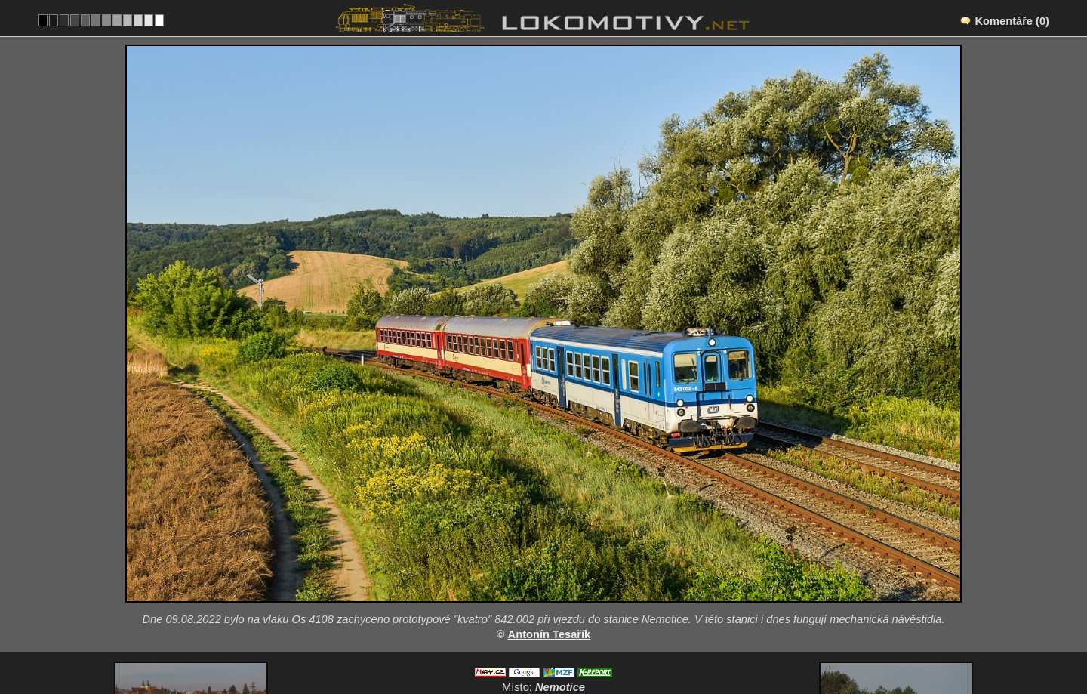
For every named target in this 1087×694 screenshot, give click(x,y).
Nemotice (560, 567)
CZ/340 (557, 583)
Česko (535, 646)
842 (580, 646)
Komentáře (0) (1012, 21)
